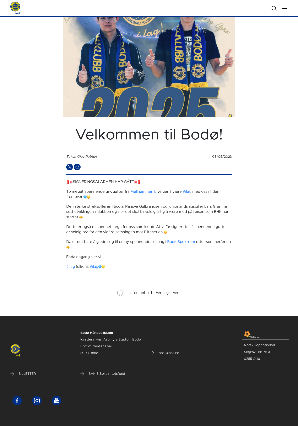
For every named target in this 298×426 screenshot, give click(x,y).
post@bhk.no (165, 353)
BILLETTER (23, 374)
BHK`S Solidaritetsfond (102, 374)
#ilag (187, 192)
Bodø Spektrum (181, 242)
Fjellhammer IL (143, 192)
